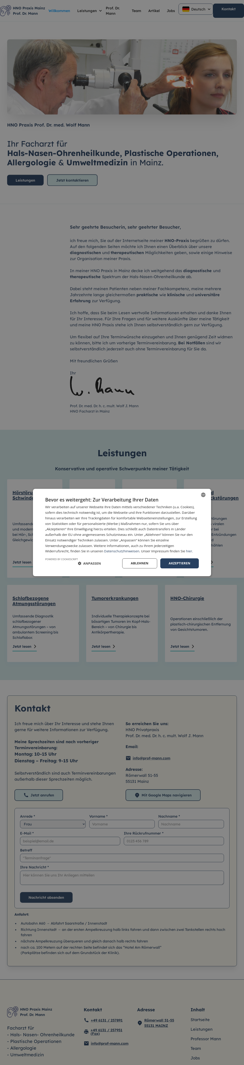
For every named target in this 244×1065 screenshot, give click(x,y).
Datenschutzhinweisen (121, 551)
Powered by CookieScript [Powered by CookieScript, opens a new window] (61, 559)
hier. (189, 551)
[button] (89, 563)
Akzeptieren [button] (179, 563)
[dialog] (122, 532)
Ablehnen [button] (139, 563)
